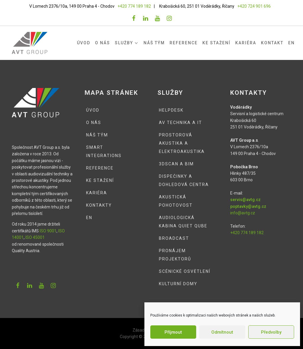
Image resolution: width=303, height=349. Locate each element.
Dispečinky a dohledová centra (184, 180)
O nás (102, 42)
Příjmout (173, 332)
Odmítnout (222, 332)
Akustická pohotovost (176, 201)
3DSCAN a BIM (176, 164)
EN (291, 42)
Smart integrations (104, 151)
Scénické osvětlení (184, 271)
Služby (127, 42)
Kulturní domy (178, 283)
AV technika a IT (180, 122)
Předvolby (271, 332)
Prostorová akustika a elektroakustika (182, 143)
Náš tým (154, 42)
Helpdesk (171, 110)
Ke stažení (216, 42)
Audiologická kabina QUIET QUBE (183, 221)
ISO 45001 (35, 237)
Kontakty (99, 205)
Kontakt (272, 42)
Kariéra (245, 42)
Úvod (83, 42)
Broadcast (174, 238)
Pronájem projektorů (175, 254)
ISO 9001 (48, 231)
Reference (184, 42)
